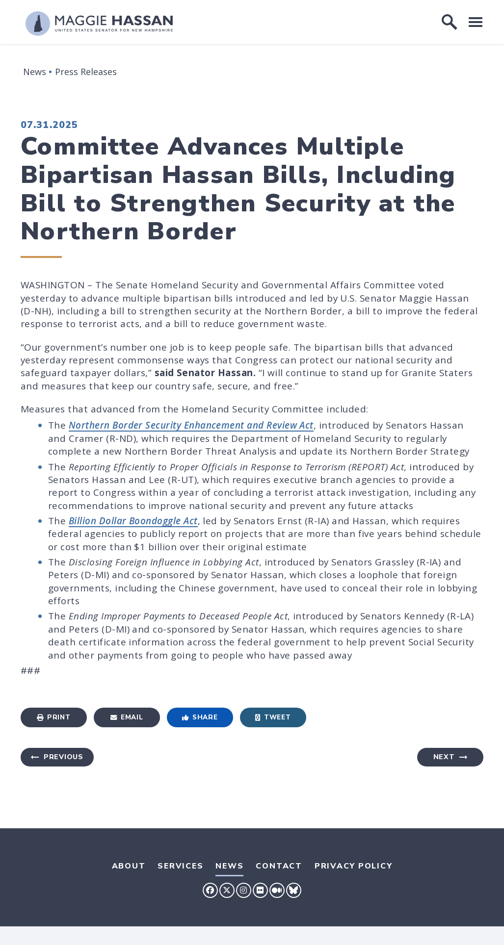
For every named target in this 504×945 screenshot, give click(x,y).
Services (180, 866)
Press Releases (86, 71)
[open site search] (449, 22)
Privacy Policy (354, 866)
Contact (279, 866)
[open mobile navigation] (475, 21)
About (129, 866)
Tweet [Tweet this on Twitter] (273, 717)
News (34, 71)
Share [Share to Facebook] (199, 717)
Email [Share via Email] (126, 717)
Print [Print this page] (53, 717)
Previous (63, 757)
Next (444, 757)
